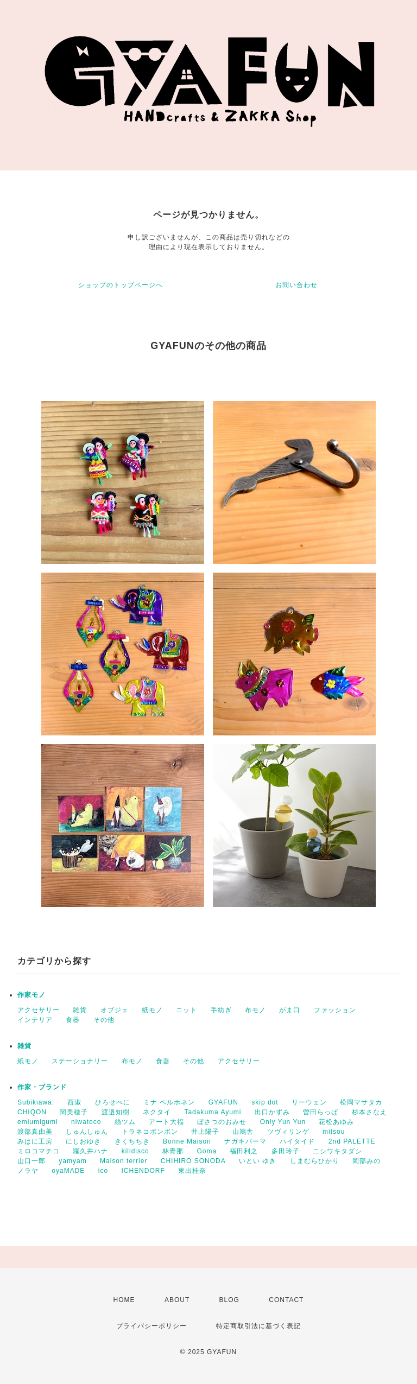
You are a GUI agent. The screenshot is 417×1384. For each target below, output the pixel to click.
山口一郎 (31, 1161)
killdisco (135, 1151)
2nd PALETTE (352, 1141)
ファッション (335, 1010)
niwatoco (86, 1122)
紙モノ (152, 1010)
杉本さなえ (369, 1112)
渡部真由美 (35, 1131)
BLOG (229, 1300)
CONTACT (286, 1300)
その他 (104, 1020)
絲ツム (125, 1122)
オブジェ (114, 1010)
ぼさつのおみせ (222, 1122)
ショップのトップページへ (120, 285)
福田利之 (244, 1151)
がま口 (289, 1010)
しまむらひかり (314, 1161)
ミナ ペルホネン (169, 1102)
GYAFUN (223, 1102)
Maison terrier (123, 1161)
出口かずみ (272, 1112)
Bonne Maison (187, 1141)
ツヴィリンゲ (288, 1131)
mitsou (334, 1131)
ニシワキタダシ (337, 1151)
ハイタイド (297, 1141)
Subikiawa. (35, 1102)
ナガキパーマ (245, 1141)
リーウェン (309, 1102)
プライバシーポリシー (151, 1326)
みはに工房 (35, 1141)
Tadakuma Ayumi (212, 1112)
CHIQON (32, 1112)
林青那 (173, 1151)
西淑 (74, 1102)
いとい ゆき (257, 1161)
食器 (73, 1020)
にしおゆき (83, 1141)
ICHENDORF (143, 1171)
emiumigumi (37, 1122)
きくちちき (132, 1141)
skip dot (264, 1102)
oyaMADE (68, 1171)
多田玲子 (285, 1151)
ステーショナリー (80, 1061)
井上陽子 (205, 1131)
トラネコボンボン (150, 1131)
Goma (207, 1151)
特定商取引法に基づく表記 (258, 1326)
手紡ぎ (221, 1010)
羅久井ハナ (90, 1151)
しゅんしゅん (87, 1131)
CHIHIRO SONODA (193, 1161)
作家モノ (31, 995)
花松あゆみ (336, 1122)
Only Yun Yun (283, 1122)
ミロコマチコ (38, 1151)
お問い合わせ (296, 285)
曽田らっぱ (320, 1112)
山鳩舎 (243, 1131)
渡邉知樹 (116, 1112)
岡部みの (366, 1161)
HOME (124, 1300)
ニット (186, 1010)
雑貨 (80, 1010)
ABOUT (177, 1300)
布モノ (255, 1010)
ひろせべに (112, 1102)
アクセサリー (38, 1010)
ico (103, 1171)
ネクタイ (157, 1112)
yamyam (72, 1161)
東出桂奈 (192, 1171)
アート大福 (166, 1122)
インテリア (35, 1020)
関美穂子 (74, 1112)
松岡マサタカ (361, 1102)
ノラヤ (28, 1171)
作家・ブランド (42, 1087)
